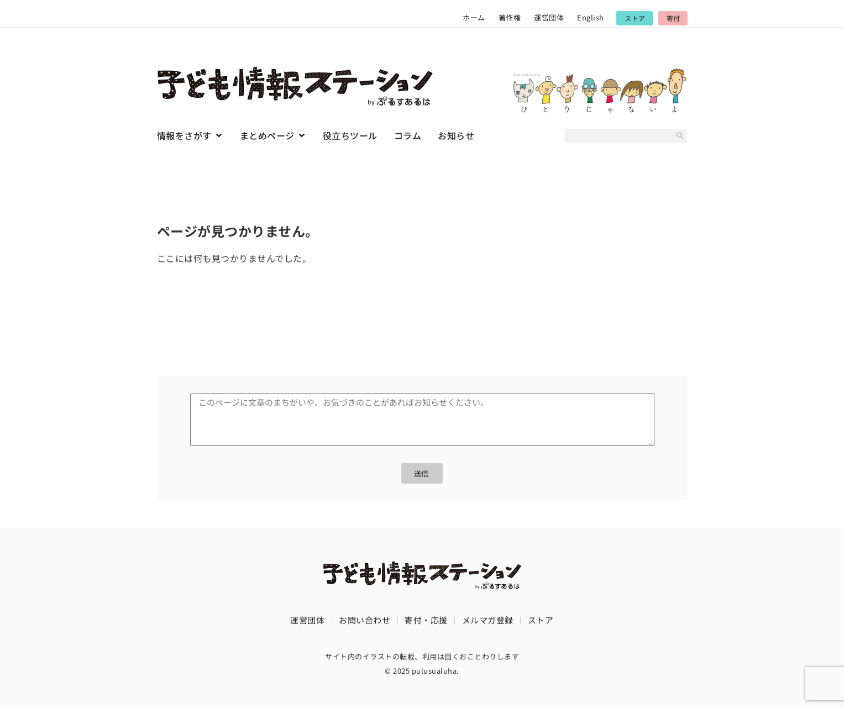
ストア (541, 620)
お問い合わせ (364, 620)
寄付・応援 (426, 620)
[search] (617, 136)
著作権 (510, 17)
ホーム (474, 17)
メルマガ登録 (487, 620)
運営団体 (549, 17)
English (590, 17)
